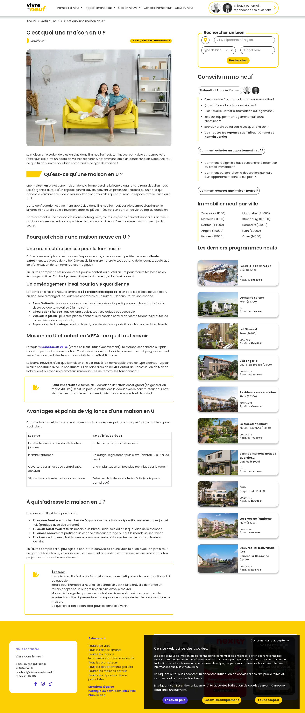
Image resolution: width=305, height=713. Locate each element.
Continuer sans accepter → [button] (270, 640)
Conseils (158, 8)
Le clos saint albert (254, 424)
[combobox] (218, 50)
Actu (184, 8)
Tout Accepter (269, 700)
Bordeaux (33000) (255, 225)
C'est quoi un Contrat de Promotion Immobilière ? (239, 99)
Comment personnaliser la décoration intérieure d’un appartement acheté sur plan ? (238, 175)
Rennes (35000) (212, 236)
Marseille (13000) (212, 219)
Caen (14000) (251, 236)
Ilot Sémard (248, 329)
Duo (243, 487)
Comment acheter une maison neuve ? (228, 191)
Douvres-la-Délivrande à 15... (257, 550)
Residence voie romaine (258, 392)
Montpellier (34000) (256, 213)
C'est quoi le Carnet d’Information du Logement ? (239, 111)
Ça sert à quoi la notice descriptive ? (230, 105)
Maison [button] (128, 8)
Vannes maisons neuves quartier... (258, 456)
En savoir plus (175, 700)
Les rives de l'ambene (256, 519)
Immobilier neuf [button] (68, 8)
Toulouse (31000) (213, 213)
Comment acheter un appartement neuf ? (231, 150)
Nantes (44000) (212, 225)
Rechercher (238, 60)
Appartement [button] (99, 8)
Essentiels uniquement (222, 700)
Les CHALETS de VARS (255, 266)
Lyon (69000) (251, 231)
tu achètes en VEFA (52, 347)
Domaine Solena (252, 298)
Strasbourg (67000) (256, 219)
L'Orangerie (248, 361)
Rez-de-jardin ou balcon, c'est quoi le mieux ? (236, 127)
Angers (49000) (212, 231)
